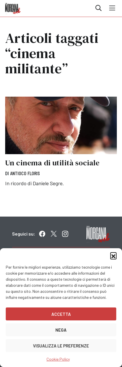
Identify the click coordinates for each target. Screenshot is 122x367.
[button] (113, 255)
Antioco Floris (25, 173)
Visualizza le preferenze (61, 345)
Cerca (98, 8)
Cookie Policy (58, 359)
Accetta (61, 314)
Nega (61, 329)
